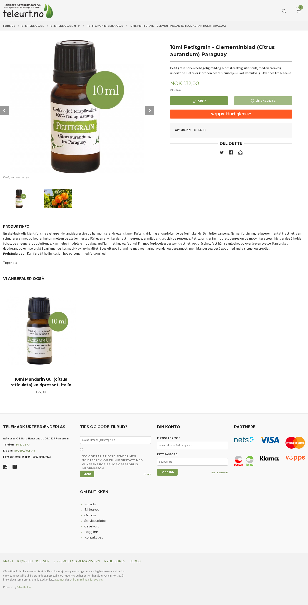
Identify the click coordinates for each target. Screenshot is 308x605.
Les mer (147, 474)
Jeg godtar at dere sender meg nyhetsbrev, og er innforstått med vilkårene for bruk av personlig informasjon (112, 462)
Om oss (90, 515)
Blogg (135, 561)
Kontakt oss (93, 537)
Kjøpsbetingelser (33, 561)
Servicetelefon (95, 521)
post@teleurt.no (24, 450)
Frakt (8, 561)
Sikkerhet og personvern (76, 561)
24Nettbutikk (24, 587)
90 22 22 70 (22, 444)
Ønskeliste (263, 101)
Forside (90, 504)
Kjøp (199, 101)
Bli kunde (91, 510)
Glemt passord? (219, 472)
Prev (4, 110)
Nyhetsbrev (114, 561)
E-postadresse (168, 438)
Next (149, 110)
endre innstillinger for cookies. (86, 579)
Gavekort (91, 526)
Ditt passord (167, 454)
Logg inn (91, 532)
